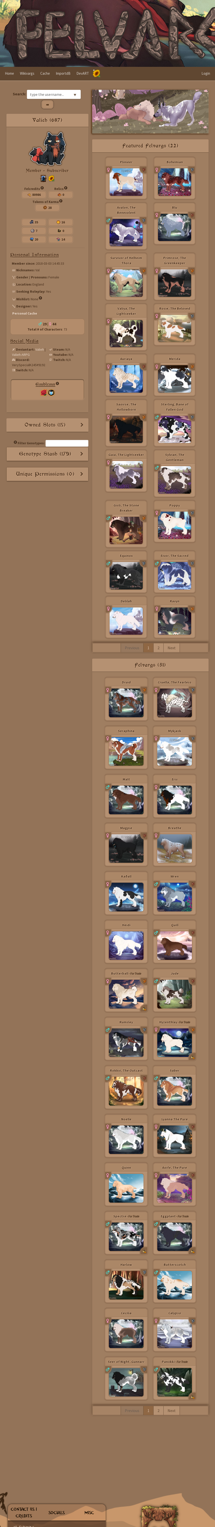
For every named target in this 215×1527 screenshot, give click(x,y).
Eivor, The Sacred (174, 555)
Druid (126, 682)
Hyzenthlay (168, 1022)
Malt (126, 779)
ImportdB (63, 73)
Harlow (126, 1264)
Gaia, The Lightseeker (126, 454)
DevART (82, 73)
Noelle (126, 1119)
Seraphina (126, 731)
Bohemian (175, 162)
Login (205, 73)
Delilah (126, 601)
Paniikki (168, 1361)
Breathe (174, 828)
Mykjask (174, 731)
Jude (175, 973)
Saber (174, 1070)
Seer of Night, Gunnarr (126, 1361)
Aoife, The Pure (174, 1167)
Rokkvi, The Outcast (126, 1070)
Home (9, 73)
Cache (45, 73)
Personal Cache (24, 313)
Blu (174, 207)
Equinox (126, 555)
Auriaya (126, 359)
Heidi (126, 925)
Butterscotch (175, 1264)
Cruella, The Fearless (174, 682)
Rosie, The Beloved (174, 308)
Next (172, 647)
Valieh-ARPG (21, 354)
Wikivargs (27, 73)
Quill (174, 925)
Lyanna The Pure (174, 1119)
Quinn (126, 1167)
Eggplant (168, 1216)
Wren (175, 876)
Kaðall (126, 876)
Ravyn (174, 601)
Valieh (39, 349)
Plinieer (126, 162)
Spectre (119, 1216)
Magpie (126, 828)
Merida (174, 359)
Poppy (174, 505)
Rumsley (126, 1022)
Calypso (174, 1313)
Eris (175, 779)
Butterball (119, 973)
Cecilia (126, 1313)
